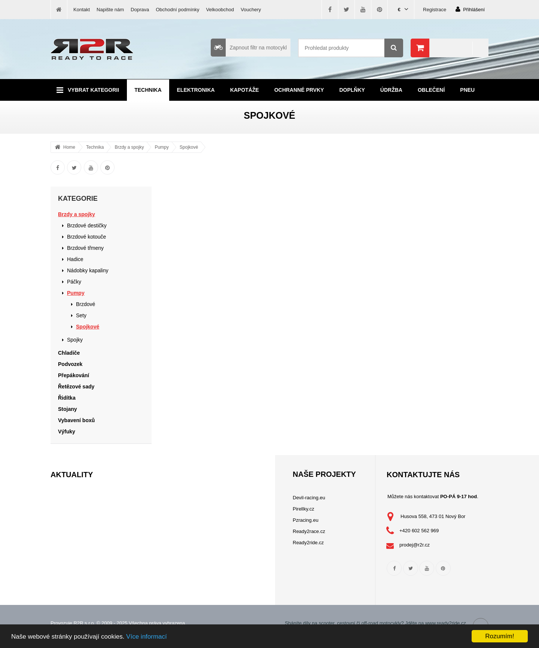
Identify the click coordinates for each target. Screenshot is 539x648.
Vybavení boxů (76, 420)
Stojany (67, 409)
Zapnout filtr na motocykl (249, 48)
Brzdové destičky (87, 225)
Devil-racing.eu (309, 497)
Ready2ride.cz (308, 542)
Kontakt (81, 9)
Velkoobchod (220, 9)
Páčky (74, 282)
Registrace (434, 9)
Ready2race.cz (309, 531)
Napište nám (110, 9)
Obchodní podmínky (177, 9)
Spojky (75, 340)
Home (69, 147)
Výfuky (66, 431)
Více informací (146, 636)
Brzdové (85, 304)
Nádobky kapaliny (88, 270)
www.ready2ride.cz (445, 623)
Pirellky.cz (303, 509)
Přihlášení (470, 9)
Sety (81, 315)
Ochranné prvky (299, 90)
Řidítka (67, 398)
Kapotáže (244, 90)
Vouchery (251, 9)
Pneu (467, 90)
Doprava (140, 9)
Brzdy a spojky (129, 147)
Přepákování (73, 375)
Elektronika (196, 90)
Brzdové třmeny (85, 248)
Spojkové (189, 147)
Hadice (75, 259)
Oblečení (431, 90)
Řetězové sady (76, 387)
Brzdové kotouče (86, 237)
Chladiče (69, 353)
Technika (147, 90)
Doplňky (352, 90)
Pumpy (161, 147)
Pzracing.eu (306, 520)
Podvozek (70, 364)
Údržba (391, 90)
